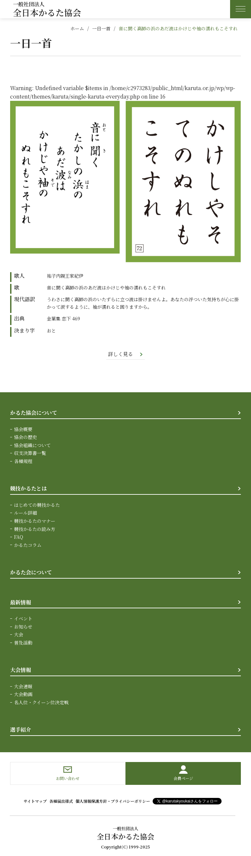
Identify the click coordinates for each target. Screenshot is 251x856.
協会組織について (32, 445)
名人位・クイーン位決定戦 (41, 702)
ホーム (77, 28)
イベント (23, 618)
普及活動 (23, 642)
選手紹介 (20, 729)
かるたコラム (28, 544)
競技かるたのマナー (34, 521)
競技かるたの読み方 (34, 528)
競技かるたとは (28, 488)
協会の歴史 (25, 437)
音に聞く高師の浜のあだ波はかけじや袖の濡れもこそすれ (178, 28)
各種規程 (23, 461)
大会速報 (23, 686)
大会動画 (23, 694)
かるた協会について (33, 413)
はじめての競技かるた (37, 505)
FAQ (18, 537)
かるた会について (31, 572)
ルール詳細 (25, 513)
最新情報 (20, 602)
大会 (18, 634)
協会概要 (23, 429)
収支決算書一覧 (30, 453)
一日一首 (101, 28)
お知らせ (23, 626)
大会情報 (20, 669)
